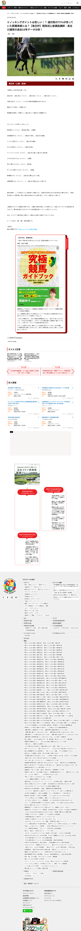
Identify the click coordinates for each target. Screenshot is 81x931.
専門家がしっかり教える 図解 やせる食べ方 (35, 727)
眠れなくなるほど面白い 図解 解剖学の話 (35, 680)
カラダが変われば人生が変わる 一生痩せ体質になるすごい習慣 (40, 746)
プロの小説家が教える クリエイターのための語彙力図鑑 (38, 840)
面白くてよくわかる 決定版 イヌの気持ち (35, 859)
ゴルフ (60, 7)
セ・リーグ (36, 876)
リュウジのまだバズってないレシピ (49, 866)
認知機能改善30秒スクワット (57, 772)
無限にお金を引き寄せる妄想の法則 (41, 849)
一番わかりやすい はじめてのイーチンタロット (62, 845)
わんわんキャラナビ (29, 845)
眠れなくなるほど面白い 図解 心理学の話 (56, 683)
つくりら (46, 898)
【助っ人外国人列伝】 (42, 628)
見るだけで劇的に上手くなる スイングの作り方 (36, 805)
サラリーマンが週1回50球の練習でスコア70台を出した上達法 (40, 802)
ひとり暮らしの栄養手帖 (60, 737)
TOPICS (26, 871)
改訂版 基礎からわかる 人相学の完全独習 (59, 842)
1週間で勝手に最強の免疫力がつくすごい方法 (56, 730)
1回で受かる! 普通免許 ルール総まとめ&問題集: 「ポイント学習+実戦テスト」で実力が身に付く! (48, 793)
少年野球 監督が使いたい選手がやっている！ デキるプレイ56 (39, 816)
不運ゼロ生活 (71, 847)
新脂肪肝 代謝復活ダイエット (32, 741)
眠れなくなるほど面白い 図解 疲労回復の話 (35, 706)
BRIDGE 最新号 (57, 623)
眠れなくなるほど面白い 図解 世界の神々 (56, 685)
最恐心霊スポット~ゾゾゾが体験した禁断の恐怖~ (37, 868)
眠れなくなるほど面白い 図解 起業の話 (54, 659)
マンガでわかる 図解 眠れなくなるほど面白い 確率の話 (38, 725)
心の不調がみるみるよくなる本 (50, 774)
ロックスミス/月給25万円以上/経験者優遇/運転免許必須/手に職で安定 (22, 402)
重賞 (13, 34)
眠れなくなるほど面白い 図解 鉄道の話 (34, 669)
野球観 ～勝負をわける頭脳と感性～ (64, 812)
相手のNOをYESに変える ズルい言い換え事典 (36, 835)
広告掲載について (27, 900)
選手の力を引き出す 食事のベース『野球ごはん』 (65, 595)
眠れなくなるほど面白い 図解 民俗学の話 (56, 687)
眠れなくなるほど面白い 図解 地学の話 (54, 666)
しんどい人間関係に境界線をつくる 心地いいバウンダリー (39, 779)
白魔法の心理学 (68, 781)
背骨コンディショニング (63, 746)
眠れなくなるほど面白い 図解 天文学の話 (35, 687)
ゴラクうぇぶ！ (48, 896)
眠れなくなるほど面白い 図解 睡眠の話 (34, 666)
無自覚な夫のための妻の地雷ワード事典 (34, 788)
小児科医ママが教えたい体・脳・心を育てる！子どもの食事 (62, 755)
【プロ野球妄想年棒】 (30, 630)
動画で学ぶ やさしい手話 (72, 772)
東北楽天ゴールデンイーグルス (32, 599)
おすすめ (26, 638)
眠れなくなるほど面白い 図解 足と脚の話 (55, 676)
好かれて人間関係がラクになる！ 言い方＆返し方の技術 (62, 835)
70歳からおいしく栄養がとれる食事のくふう (35, 744)
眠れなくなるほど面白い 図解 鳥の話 (33, 650)
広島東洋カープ (28, 587)
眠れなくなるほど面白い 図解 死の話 (33, 647)
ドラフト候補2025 (39, 606)
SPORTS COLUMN (15, 13)
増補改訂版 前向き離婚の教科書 (53, 788)
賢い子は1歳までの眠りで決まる (50, 753)
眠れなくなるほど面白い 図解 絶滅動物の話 (58, 699)
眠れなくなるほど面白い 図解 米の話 (33, 645)
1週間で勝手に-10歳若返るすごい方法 (34, 730)
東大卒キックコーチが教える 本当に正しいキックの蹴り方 (62, 823)
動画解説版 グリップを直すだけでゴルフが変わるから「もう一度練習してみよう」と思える (47, 807)
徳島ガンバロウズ (29, 613)
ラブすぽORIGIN (57, 626)
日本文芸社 (27, 635)
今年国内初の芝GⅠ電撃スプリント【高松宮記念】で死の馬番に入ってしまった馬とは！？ (56, 372)
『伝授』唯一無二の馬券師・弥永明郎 (62, 592)
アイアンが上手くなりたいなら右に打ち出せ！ (60, 795)
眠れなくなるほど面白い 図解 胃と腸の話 (35, 678)
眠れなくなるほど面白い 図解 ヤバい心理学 (35, 697)
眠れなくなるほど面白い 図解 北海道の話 (35, 694)
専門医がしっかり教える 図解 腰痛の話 (62, 725)
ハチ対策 (41, 873)
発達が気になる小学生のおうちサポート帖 (66, 765)
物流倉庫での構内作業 (14, 388)
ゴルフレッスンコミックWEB (52, 900)
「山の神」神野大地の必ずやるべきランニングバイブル (59, 826)
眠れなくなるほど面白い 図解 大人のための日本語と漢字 (38, 720)
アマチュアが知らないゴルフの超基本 (34, 798)
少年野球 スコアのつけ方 (31, 814)
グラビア (35, 873)
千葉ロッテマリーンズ (36, 7)
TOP (8, 13)
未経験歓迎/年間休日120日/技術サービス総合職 (55, 388)
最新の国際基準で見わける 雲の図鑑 (33, 854)
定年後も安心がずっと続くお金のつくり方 (55, 852)
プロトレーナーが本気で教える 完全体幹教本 (50, 828)
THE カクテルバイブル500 (44, 856)
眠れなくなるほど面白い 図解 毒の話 (53, 647)
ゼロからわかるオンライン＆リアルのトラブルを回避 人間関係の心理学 (42, 786)
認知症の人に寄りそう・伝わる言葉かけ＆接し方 (36, 772)
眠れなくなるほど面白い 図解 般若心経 (34, 671)
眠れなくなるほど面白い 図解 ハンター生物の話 (61, 716)
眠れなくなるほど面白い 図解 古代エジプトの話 (36, 716)
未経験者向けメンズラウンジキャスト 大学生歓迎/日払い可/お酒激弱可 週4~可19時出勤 (56, 402)
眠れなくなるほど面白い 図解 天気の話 (54, 669)
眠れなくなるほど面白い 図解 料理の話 (54, 673)
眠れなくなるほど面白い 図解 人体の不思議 (57, 704)
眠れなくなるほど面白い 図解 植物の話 (54, 664)
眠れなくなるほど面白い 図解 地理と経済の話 (36, 708)
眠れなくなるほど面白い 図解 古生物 (53, 652)
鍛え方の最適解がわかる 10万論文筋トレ (34, 751)
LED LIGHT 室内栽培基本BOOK (52, 854)
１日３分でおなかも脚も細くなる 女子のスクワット (64, 748)
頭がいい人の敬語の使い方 (66, 791)
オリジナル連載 (52, 7)
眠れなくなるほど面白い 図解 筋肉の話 (34, 662)
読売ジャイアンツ (23, 7)
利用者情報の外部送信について (31, 898)
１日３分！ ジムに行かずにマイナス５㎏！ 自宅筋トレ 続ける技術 (41, 833)
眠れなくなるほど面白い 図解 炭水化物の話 (58, 701)
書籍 (69, 7)
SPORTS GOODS (74, 628)
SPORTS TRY (56, 628)
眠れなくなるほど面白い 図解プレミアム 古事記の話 (37, 723)
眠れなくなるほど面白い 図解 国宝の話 (54, 662)
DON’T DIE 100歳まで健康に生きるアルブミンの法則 (53, 741)
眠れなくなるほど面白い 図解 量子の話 (34, 673)
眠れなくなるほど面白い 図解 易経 (33, 643)
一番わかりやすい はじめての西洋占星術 (56, 847)
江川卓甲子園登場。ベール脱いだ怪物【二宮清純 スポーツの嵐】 (24, 372)
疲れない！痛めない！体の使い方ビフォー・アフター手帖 (39, 831)
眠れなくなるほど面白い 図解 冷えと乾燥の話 (36, 713)
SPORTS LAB (27, 623)
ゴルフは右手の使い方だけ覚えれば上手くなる (60, 800)
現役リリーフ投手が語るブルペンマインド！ (64, 590)
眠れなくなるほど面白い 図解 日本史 (33, 657)
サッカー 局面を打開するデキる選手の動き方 (36, 823)
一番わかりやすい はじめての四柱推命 (34, 847)
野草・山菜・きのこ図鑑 (31, 856)
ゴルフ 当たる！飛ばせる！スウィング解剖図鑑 (36, 800)
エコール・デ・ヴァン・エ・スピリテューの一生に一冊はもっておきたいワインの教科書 (46, 861)
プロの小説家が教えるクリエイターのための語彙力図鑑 (38, 838)
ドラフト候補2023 (43, 603)
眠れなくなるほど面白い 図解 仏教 (51, 643)
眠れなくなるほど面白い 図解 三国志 (33, 654)
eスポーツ (37, 613)
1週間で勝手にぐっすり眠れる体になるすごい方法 (37, 734)
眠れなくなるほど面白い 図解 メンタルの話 (57, 694)
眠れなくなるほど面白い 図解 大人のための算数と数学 (38, 718)
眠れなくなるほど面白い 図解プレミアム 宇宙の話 (66, 720)
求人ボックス (36, 398)
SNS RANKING (28, 876)
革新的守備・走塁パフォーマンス (58, 821)
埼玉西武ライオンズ (29, 596)
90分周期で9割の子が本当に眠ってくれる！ (35, 755)
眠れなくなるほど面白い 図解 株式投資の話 (35, 699)
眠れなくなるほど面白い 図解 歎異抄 (53, 654)
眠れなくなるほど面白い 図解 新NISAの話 (35, 704)
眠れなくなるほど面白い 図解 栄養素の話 (56, 678)
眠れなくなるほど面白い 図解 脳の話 (53, 650)
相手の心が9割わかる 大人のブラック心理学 (35, 784)
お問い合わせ (26, 905)
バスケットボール (34, 608)
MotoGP (47, 615)
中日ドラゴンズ (37, 587)
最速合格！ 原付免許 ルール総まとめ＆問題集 (36, 795)
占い (25, 618)
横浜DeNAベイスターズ (30, 589)
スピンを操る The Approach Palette (65, 802)
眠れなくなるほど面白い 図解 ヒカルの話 (35, 692)
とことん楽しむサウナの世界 (32, 866)
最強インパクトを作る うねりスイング (54, 798)
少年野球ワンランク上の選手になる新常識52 (49, 814)
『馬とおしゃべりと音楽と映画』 (28, 229)
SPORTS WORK (65, 628)
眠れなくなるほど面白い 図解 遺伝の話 (34, 659)
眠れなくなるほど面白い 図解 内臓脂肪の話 (35, 701)
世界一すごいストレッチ (31, 748)
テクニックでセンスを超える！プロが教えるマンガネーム (39, 863)
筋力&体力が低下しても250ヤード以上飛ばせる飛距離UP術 (62, 809)
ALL (4, 7)
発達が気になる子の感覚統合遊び (68, 762)
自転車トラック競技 (29, 615)
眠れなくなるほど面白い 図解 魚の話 (53, 645)
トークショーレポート (29, 907)
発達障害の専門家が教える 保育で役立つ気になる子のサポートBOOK (41, 762)
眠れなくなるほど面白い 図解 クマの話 (53, 657)
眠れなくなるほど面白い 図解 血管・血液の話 (60, 708)
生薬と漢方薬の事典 (66, 854)
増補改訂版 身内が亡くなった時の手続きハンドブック (38, 767)
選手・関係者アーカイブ (31, 883)
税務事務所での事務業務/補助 (50, 417)
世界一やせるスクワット (44, 748)
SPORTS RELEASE (58, 871)
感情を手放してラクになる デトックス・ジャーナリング (38, 781)
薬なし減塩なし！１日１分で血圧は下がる (35, 739)
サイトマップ (26, 903)
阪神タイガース (42, 584)
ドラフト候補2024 (29, 606)
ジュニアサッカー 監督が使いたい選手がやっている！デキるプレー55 (41, 791)
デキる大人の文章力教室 (65, 833)
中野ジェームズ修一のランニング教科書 (34, 826)
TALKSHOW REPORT (59, 621)
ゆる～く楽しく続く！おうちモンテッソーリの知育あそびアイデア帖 (41, 760)
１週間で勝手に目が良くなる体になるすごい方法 (61, 732)
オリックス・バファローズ (31, 592)
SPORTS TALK (28, 621)
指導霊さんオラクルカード (42, 845)
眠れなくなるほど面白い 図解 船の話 (33, 652)
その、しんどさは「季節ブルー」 (33, 774)
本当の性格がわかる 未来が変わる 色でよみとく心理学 (61, 784)
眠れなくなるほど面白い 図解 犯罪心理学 (57, 690)
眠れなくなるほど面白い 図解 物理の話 (54, 671)
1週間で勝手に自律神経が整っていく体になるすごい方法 (38, 737)
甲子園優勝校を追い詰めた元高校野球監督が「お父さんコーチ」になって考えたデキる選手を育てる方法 (65, 586)
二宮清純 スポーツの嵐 (30, 628)
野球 (15, 7)
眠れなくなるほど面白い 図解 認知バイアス (35, 690)
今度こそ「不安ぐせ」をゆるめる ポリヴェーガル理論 (38, 777)
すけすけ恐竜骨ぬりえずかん (66, 751)
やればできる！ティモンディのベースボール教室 (36, 821)
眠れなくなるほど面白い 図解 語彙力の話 (35, 683)
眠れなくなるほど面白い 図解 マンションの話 (60, 713)
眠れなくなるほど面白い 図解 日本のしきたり (58, 711)
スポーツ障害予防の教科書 (31, 828)
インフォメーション (29, 633)
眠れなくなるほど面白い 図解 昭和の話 (34, 664)
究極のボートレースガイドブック (60, 849)
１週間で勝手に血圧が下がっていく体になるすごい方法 (64, 734)
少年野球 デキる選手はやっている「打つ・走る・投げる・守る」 (40, 819)
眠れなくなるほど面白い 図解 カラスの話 (56, 680)
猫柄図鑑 (55, 856)
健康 (45, 7)
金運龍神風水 (28, 849)
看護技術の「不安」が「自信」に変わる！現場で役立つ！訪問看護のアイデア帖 (44, 769)
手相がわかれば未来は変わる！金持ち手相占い (36, 842)
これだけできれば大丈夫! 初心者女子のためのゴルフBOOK (39, 812)
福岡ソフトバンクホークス (31, 603)
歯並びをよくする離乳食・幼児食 (33, 753)
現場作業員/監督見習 (14, 417)
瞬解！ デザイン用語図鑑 (61, 863)
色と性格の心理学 (58, 781)
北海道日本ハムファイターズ (31, 594)
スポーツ (9, 7)
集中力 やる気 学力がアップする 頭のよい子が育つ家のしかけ (40, 765)
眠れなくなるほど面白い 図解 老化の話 (34, 676)
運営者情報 (26, 896)
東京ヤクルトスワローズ (44, 589)
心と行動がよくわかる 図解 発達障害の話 (57, 727)
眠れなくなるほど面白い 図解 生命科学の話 (58, 697)
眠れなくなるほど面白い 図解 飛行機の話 (56, 692)
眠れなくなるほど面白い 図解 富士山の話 (35, 685)
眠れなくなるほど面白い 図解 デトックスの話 (58, 706)
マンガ (55, 618)
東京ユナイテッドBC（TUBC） (32, 610)
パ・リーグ (43, 876)
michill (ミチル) (28, 879)
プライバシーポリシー (29, 893)
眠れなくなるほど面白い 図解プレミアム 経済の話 (64, 723)
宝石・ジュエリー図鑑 (51, 751)
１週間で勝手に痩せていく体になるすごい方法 (36, 732)
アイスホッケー (40, 615)
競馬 (65, 7)
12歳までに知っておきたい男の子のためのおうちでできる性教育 (40, 758)
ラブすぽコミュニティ (59, 633)
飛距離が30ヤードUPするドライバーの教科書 (36, 809)
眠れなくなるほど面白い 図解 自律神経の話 (35, 711)
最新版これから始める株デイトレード (34, 852)
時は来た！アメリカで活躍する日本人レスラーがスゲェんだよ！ (65, 598)
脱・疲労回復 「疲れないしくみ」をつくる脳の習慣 (59, 739)
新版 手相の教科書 (58, 840)
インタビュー (76, 7)
